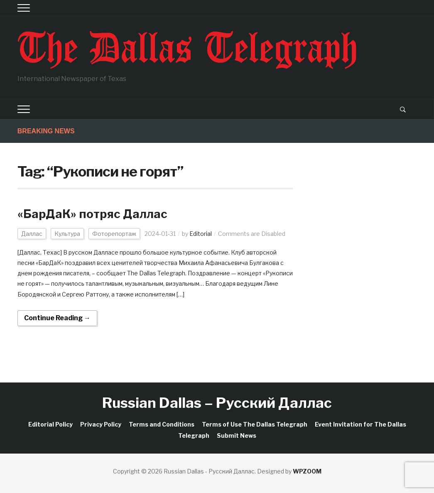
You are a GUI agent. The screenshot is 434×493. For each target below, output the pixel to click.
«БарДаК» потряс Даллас (92, 214)
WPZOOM (307, 471)
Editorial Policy (50, 424)
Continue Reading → (57, 318)
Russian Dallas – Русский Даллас (217, 402)
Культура (67, 233)
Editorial (200, 233)
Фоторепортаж (114, 233)
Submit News (236, 435)
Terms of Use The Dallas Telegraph (254, 424)
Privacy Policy (100, 424)
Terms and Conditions (161, 424)
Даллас (31, 233)
